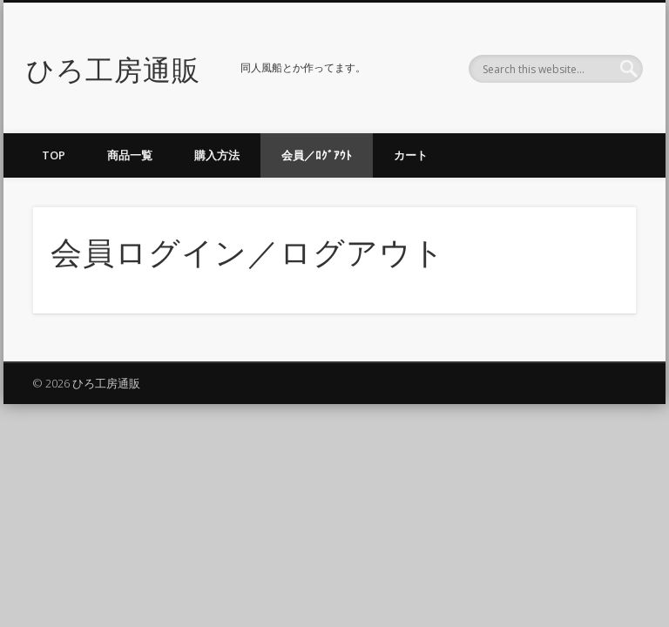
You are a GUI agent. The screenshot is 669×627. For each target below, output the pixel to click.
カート (411, 155)
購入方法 (217, 155)
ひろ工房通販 (113, 67)
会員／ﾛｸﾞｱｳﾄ (316, 155)
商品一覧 (129, 155)
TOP (53, 155)
